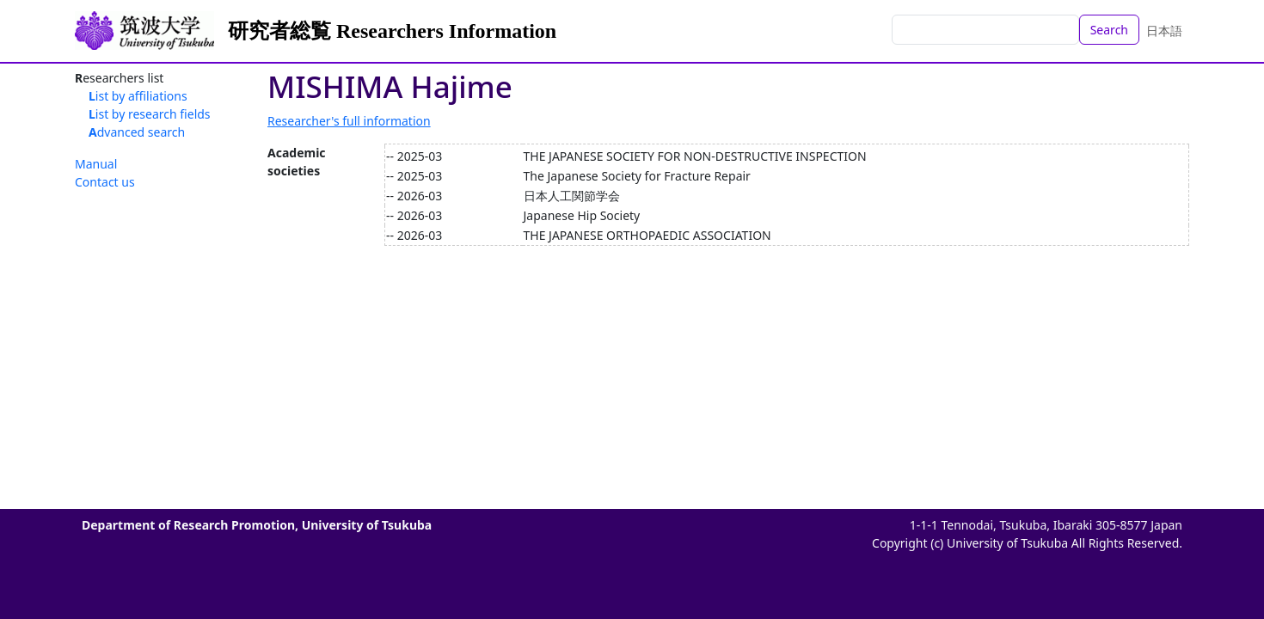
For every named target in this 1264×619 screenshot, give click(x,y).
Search (1109, 29)
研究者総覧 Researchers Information (392, 31)
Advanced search (137, 132)
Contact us (105, 182)
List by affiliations (138, 96)
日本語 (1164, 30)
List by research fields (150, 114)
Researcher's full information (349, 121)
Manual (96, 164)
